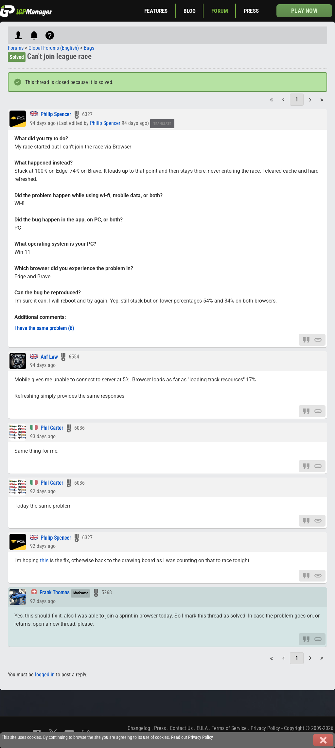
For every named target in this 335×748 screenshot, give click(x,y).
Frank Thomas (54, 592)
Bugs (89, 48)
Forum (219, 11)
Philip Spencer (56, 114)
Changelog (139, 728)
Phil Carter (52, 428)
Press (251, 11)
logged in (45, 674)
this (44, 560)
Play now (304, 10)
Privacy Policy (265, 728)
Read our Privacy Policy (192, 737)
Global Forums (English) (53, 48)
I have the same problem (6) (44, 328)
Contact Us (181, 728)
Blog (190, 11)
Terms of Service (229, 728)
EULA (202, 728)
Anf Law (49, 357)
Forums (16, 48)
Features (156, 11)
